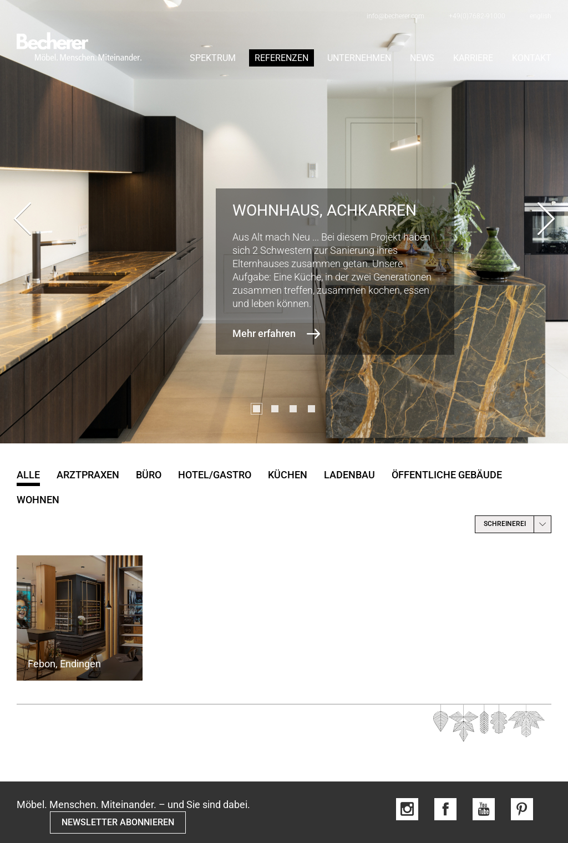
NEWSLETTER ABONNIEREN (118, 822)
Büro (148, 475)
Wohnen (38, 499)
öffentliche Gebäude (447, 475)
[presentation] (22, 222)
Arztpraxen (88, 475)
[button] (256, 408)
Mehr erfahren (264, 333)
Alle (28, 475)
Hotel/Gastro (214, 475)
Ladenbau (349, 475)
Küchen (287, 475)
